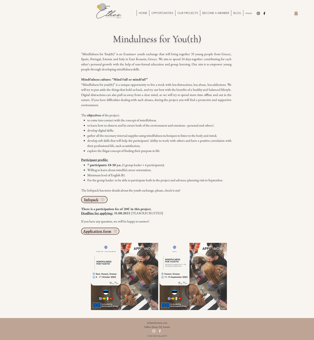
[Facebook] (264, 13)
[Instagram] (258, 13)
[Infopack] (94, 199)
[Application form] (100, 231)
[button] (187, 13)
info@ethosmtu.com (157, 322)
